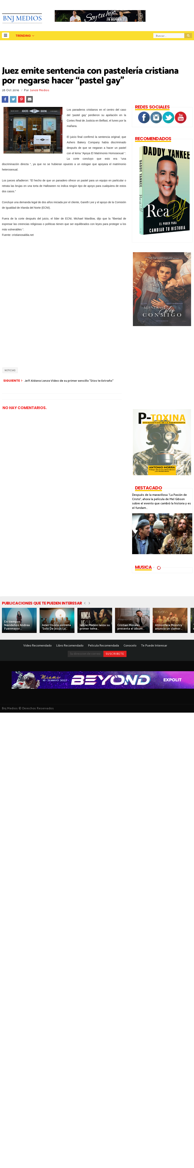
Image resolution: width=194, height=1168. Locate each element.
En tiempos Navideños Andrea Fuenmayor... (17, 625)
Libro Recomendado (69, 645)
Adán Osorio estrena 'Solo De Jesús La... (56, 627)
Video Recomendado (37, 645)
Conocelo (130, 645)
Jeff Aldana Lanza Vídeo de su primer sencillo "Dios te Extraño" (68, 381)
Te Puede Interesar (154, 645)
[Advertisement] (44, 320)
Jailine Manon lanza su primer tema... (95, 627)
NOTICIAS (10, 370)
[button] (5, 35)
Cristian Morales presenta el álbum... (130, 627)
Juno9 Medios (39, 90)
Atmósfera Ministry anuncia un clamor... (168, 627)
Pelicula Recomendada (103, 645)
